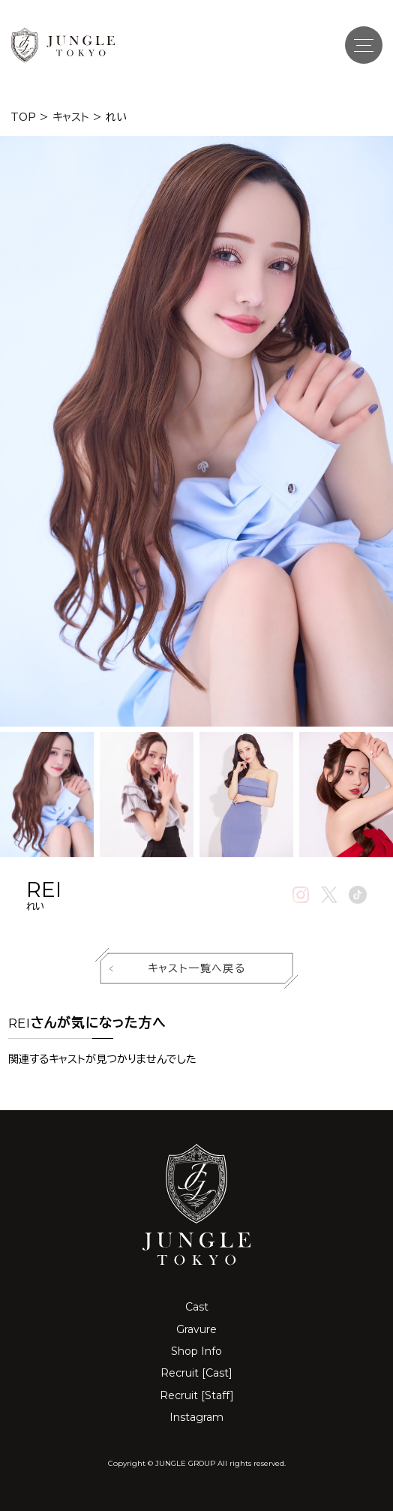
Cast (196, 1307)
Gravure (196, 1329)
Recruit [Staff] (197, 1395)
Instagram (197, 1417)
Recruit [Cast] (196, 1373)
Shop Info (196, 1351)
